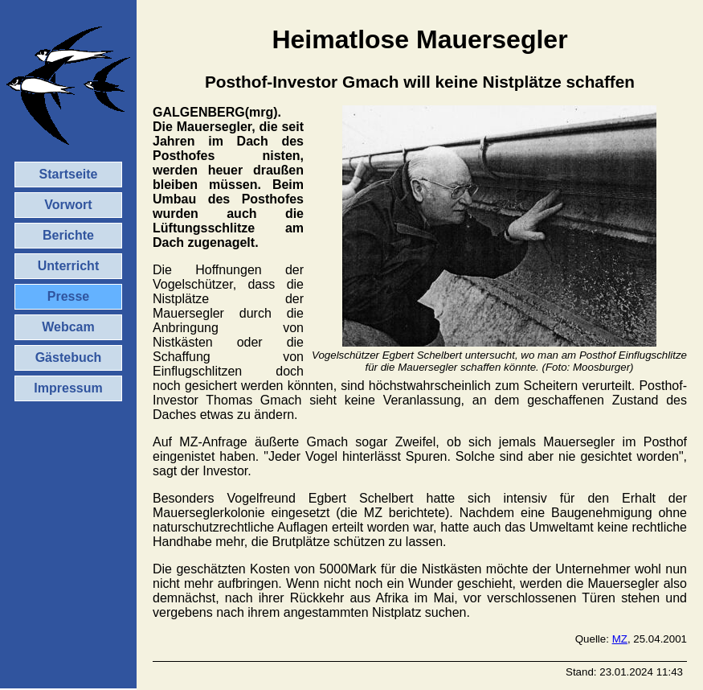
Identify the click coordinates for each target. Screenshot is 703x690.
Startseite (68, 174)
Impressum (68, 388)
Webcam (68, 327)
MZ (619, 639)
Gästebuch (68, 357)
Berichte (68, 235)
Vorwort (68, 205)
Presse (68, 296)
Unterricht (68, 266)
